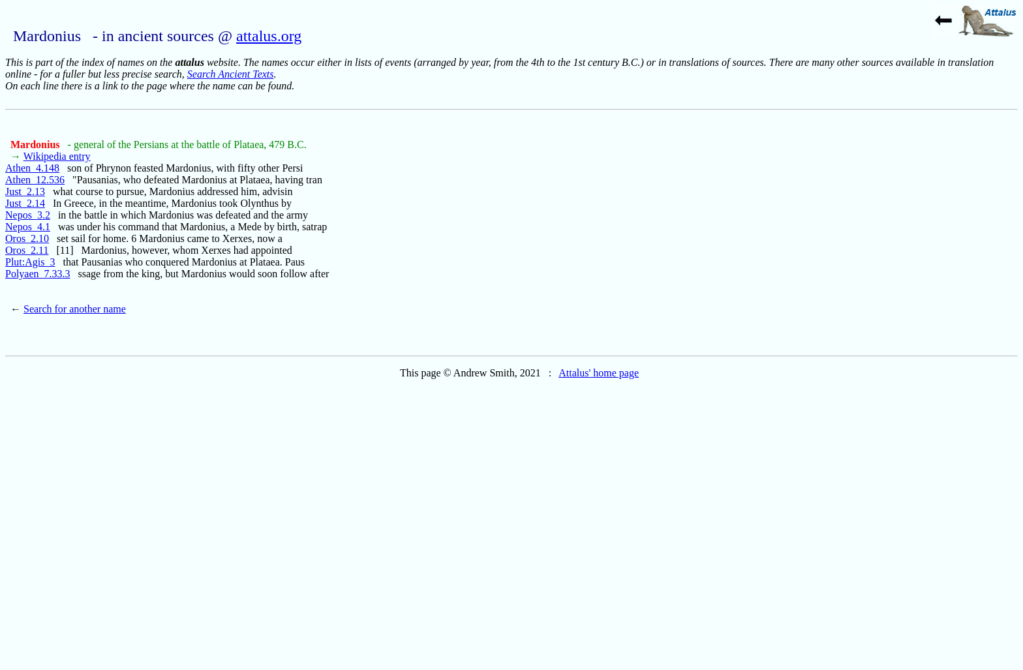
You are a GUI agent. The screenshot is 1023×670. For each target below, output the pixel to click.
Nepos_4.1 (27, 226)
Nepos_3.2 (27, 215)
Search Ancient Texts (230, 74)
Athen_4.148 (32, 168)
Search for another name (74, 308)
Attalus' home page (598, 372)
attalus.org (268, 35)
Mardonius (36, 144)
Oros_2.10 (27, 238)
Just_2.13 (25, 191)
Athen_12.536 (35, 179)
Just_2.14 (25, 203)
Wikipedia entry (57, 156)
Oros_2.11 (27, 250)
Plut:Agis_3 (30, 261)
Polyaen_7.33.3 (37, 273)
